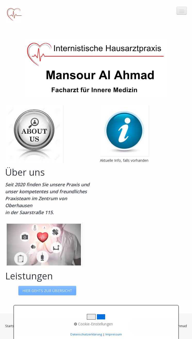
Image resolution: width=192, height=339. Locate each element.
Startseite (12, 326)
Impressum (47, 326)
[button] (47, 290)
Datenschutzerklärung (76, 326)
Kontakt (29, 326)
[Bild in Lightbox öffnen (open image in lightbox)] (124, 130)
